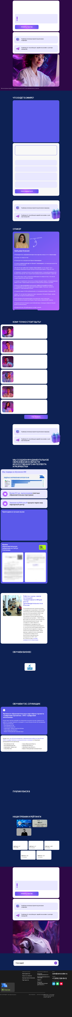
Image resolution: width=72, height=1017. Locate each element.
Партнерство (25, 980)
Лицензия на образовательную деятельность (42, 983)
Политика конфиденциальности (42, 974)
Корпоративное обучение (28, 978)
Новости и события (27, 975)
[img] (21, 974)
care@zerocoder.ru (59, 973)
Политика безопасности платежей (43, 977)
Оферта (39, 980)
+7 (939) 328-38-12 (59, 978)
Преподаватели (26, 973)
